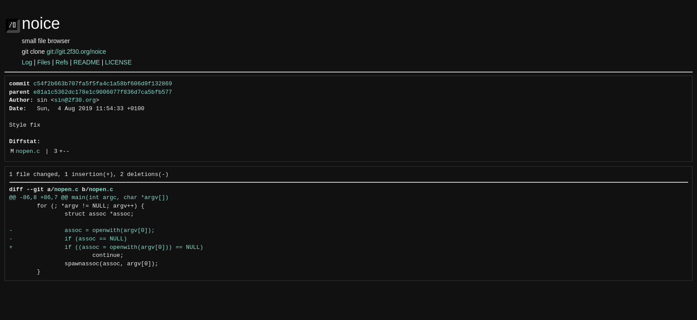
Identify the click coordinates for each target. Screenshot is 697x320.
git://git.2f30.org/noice (76, 51)
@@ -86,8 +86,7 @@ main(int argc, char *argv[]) (89, 198)
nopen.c (28, 152)
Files (44, 62)
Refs (62, 62)
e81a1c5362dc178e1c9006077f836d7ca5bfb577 (102, 92)
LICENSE (118, 62)
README (86, 62)
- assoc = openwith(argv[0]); (82, 231)
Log (27, 62)
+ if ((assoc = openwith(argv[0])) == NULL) (106, 248)
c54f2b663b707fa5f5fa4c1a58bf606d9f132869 (102, 84)
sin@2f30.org (75, 100)
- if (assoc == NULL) (68, 239)
